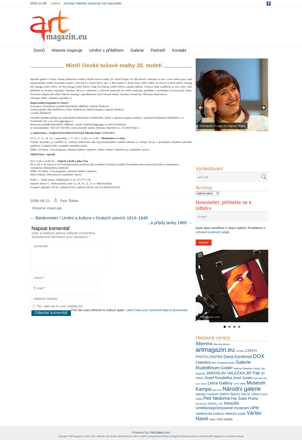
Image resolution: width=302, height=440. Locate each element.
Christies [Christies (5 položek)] (240, 351)
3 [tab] (234, 327)
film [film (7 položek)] (214, 362)
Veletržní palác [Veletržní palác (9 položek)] (235, 413)
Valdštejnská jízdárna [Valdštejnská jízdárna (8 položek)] (210, 413)
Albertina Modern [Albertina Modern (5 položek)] (221, 344)
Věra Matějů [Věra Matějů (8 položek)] (224, 419)
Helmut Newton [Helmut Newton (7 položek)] (243, 368)
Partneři (158, 50)
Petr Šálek (69, 201)
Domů (39, 50)
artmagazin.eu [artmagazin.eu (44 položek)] (215, 349)
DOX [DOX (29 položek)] (258, 356)
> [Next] (263, 108)
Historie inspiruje (66, 50)
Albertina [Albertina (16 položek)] (204, 343)
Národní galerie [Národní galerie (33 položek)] (242, 389)
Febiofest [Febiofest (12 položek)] (203, 362)
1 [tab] (225, 327)
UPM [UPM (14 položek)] (254, 408)
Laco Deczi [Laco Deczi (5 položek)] (201, 383)
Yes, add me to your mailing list (57, 306)
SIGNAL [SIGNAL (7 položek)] (213, 403)
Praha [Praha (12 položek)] (253, 398)
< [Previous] (201, 108)
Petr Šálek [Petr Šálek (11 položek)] (239, 399)
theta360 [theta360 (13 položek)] (231, 403)
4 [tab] (239, 327)
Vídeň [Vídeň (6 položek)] (212, 419)
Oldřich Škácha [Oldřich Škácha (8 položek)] (230, 394)
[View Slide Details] (232, 94)
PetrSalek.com (160, 432)
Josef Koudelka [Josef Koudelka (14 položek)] (218, 377)
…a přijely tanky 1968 (169, 222)
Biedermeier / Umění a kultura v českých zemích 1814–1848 (89, 218)
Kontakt (179, 50)
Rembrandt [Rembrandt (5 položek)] (201, 403)
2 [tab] (229, 327)
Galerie (137, 50)
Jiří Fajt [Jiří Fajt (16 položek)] (253, 373)
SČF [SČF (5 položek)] (221, 403)
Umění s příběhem (106, 50)
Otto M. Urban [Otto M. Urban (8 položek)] (250, 394)
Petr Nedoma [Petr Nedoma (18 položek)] (216, 398)
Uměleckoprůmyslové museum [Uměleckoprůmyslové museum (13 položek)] (222, 408)
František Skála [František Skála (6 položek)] (226, 362)
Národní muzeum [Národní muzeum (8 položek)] (207, 394)
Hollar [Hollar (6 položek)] (256, 368)
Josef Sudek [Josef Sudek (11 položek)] (242, 378)
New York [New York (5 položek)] (217, 390)
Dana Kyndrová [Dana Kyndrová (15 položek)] (238, 356)
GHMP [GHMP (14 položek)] (227, 368)
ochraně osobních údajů (212, 232)
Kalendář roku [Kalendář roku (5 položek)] (260, 378)
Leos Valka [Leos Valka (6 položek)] (239, 383)
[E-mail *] (232, 217)
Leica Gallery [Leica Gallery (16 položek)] (220, 383)
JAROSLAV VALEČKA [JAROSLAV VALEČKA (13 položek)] (225, 373)
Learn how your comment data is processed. (157, 310)
